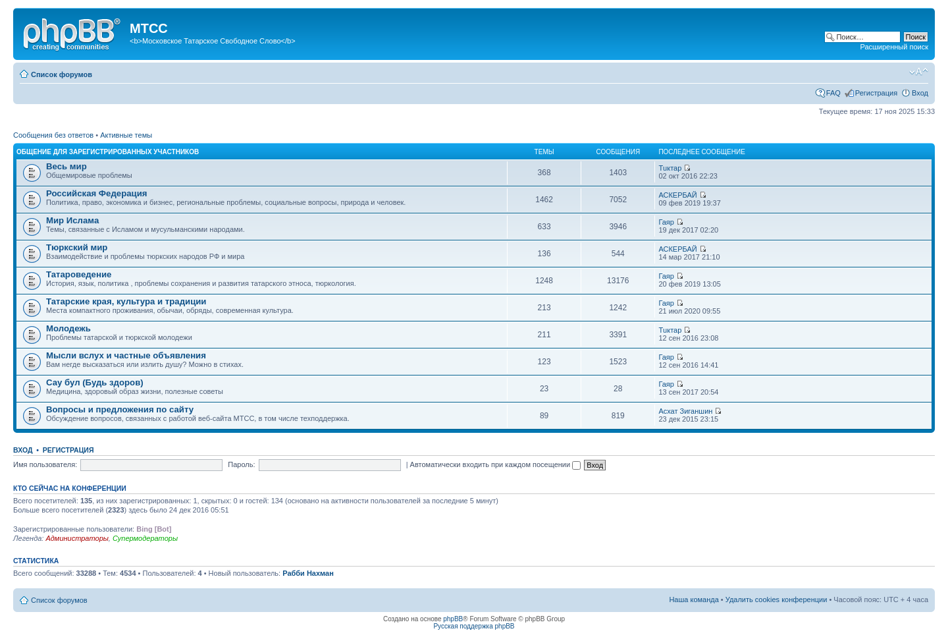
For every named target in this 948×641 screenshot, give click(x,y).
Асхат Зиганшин (685, 411)
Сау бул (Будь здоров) (95, 382)
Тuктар (669, 168)
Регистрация (876, 93)
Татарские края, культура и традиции (126, 301)
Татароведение (78, 274)
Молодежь (68, 328)
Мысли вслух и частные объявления (126, 355)
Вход (920, 93)
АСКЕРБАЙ (677, 195)
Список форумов (61, 74)
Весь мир (66, 166)
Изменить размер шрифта (918, 72)
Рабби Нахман (308, 573)
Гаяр (666, 222)
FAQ (833, 93)
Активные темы (126, 135)
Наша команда (693, 599)
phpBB (453, 619)
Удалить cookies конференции (776, 599)
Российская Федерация (96, 193)
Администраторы (76, 538)
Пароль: (241, 464)
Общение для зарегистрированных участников (107, 151)
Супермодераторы (145, 538)
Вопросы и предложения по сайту (120, 409)
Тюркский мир (76, 247)
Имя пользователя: (45, 464)
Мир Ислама (72, 220)
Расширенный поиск (894, 47)
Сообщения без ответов (53, 135)
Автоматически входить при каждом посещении (495, 464)
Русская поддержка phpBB (473, 626)
